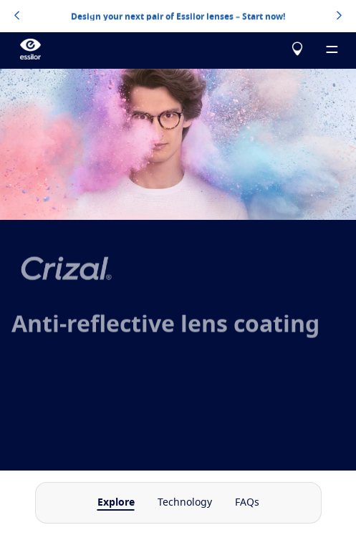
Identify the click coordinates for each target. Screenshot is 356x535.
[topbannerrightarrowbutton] (339, 16)
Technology (185, 503)
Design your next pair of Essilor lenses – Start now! (178, 15)
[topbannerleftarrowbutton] (17, 16)
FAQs (247, 503)
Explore (116, 503)
